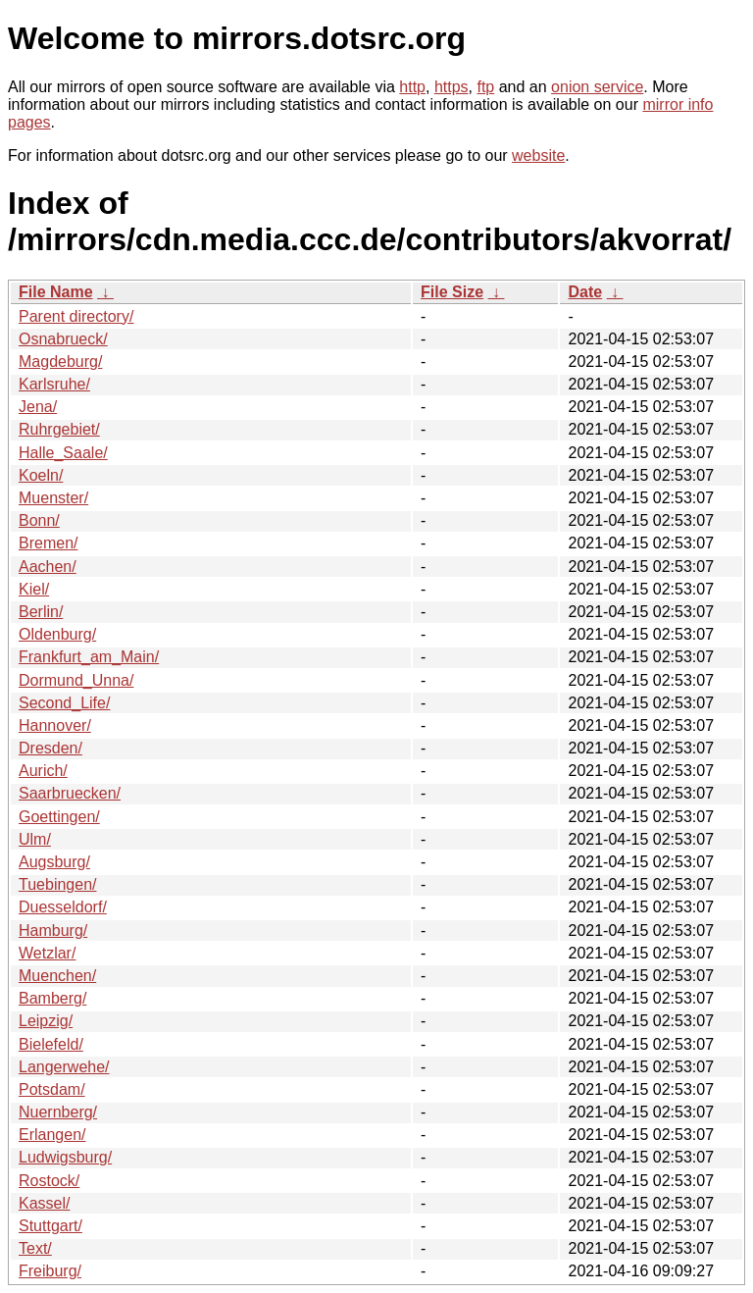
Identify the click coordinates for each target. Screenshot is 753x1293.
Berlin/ (41, 611)
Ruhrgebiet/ (59, 429)
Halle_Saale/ (63, 452)
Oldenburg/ (57, 634)
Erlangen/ (52, 1134)
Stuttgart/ (50, 1225)
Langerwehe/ (64, 1067)
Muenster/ (53, 498)
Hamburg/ (53, 930)
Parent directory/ (76, 316)
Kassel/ (44, 1203)
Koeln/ (41, 475)
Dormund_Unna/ (76, 680)
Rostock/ (49, 1180)
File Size (452, 292)
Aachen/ (47, 566)
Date (585, 292)
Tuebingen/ (57, 884)
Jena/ (38, 406)
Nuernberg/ (58, 1112)
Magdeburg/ (60, 361)
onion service (597, 86)
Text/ (35, 1248)
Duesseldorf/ (63, 907)
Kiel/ (34, 589)
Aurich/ (43, 770)
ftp (485, 86)
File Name (56, 292)
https (451, 86)
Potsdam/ (52, 1089)
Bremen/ (48, 543)
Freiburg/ (50, 1271)
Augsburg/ (54, 861)
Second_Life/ (64, 703)
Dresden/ (50, 748)
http (412, 86)
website (538, 155)
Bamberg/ (52, 998)
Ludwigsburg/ (65, 1157)
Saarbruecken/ (70, 793)
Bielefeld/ (51, 1044)
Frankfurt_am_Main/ (89, 656)
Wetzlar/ (47, 953)
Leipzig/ (46, 1020)
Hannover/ (55, 725)
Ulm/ (35, 839)
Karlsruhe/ (54, 384)
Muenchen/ (57, 975)
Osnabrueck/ (63, 339)
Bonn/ (39, 520)
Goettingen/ (59, 816)
